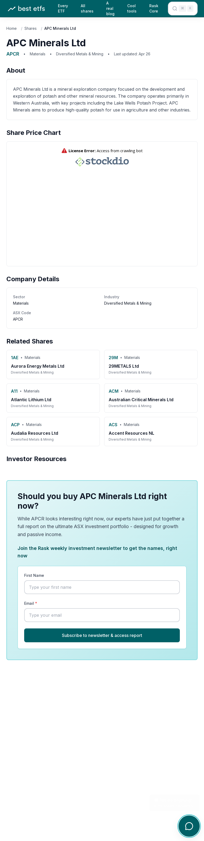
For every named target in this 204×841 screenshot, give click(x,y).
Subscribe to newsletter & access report (102, 635)
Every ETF (63, 8)
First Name (34, 575)
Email (30, 603)
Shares (30, 28)
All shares (87, 8)
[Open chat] (189, 826)
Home (11, 28)
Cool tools (132, 8)
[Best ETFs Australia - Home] (26, 9)
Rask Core (153, 8)
